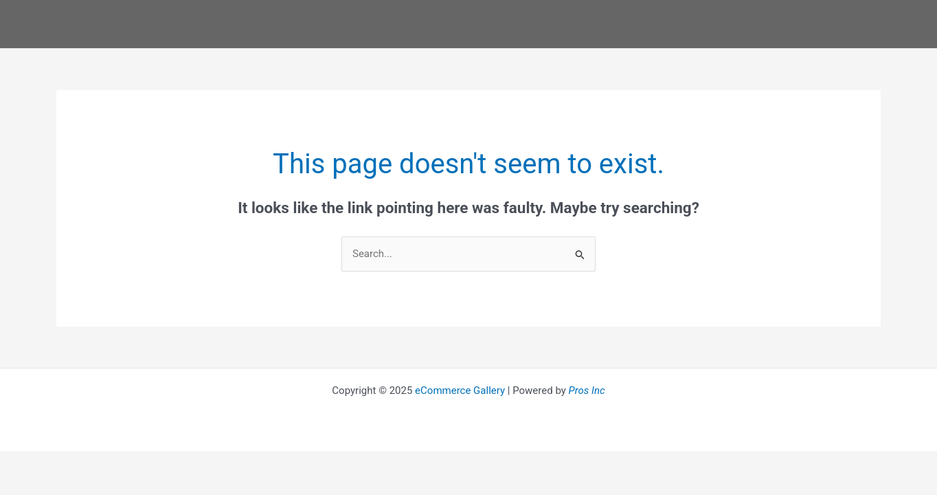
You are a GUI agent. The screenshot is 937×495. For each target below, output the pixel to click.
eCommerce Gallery (460, 390)
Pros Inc (587, 390)
